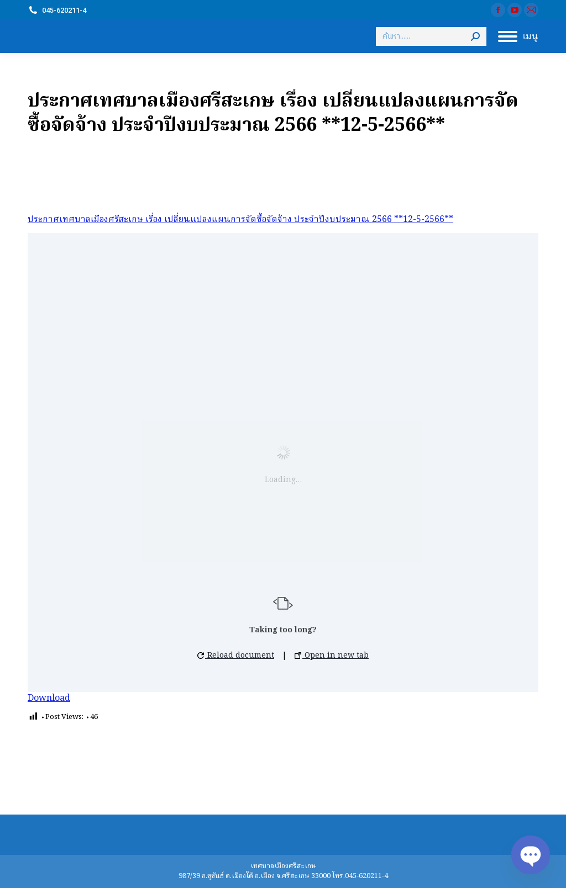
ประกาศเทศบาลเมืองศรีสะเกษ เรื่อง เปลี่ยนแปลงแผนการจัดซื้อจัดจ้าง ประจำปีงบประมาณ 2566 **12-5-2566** (240, 220)
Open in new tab (332, 655)
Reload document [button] (235, 655)
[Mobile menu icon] (517, 36)
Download (49, 698)
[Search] (431, 36)
